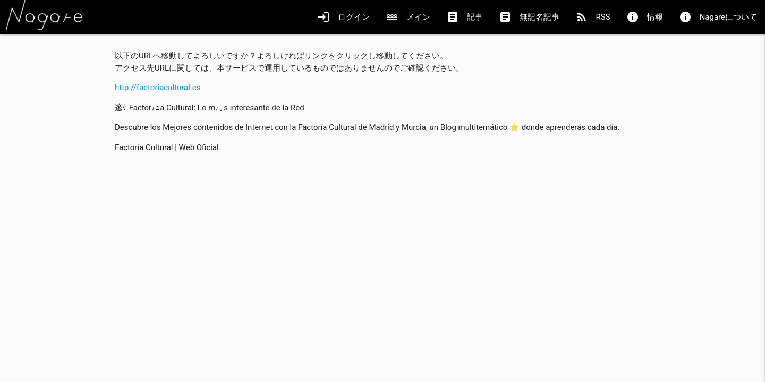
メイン (408, 17)
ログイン (343, 17)
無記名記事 (529, 17)
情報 (644, 17)
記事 (464, 17)
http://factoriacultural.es (158, 87)
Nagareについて (718, 17)
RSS (592, 17)
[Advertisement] (382, 235)
